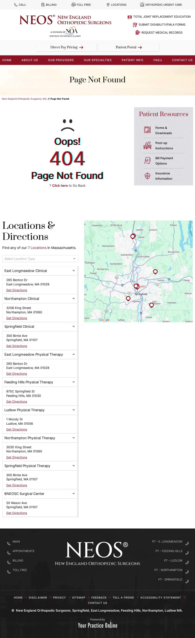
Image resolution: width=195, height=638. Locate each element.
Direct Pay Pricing (64, 47)
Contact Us (182, 60)
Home (18, 597)
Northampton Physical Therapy (29, 438)
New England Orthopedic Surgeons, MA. (24, 98)
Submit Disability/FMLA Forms (162, 24)
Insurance (171, 176)
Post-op (171, 146)
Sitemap (80, 597)
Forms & (171, 131)
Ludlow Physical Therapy (24, 410)
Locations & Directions (28, 231)
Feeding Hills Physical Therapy (28, 382)
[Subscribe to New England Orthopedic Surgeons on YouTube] (109, 577)
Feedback (100, 597)
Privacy (61, 597)
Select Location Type (19, 259)
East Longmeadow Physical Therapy (33, 354)
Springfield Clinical (19, 326)
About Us (30, 60)
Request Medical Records (162, 32)
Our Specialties (98, 60)
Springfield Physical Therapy (27, 466)
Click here (60, 185)
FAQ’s (157, 60)
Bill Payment (171, 161)
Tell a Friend (125, 597)
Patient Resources (163, 114)
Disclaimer (39, 597)
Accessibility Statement (162, 597)
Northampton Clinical (21, 299)
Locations (118, 4)
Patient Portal (126, 47)
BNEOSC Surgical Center (24, 494)
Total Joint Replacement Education (162, 16)
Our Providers (61, 60)
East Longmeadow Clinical (25, 271)
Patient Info (133, 60)
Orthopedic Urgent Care (163, 4)
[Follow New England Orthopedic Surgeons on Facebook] (86, 577)
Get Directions (16, 290)
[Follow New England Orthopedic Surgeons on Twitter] (98, 577)
